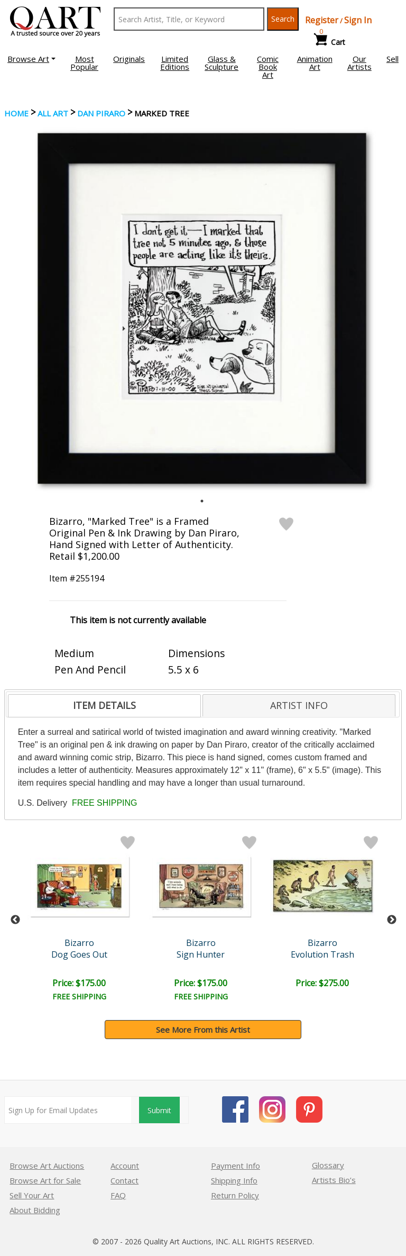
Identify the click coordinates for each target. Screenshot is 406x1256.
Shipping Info (234, 1180)
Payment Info (235, 1165)
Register (321, 20)
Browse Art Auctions (47, 1165)
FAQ (118, 1195)
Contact (124, 1180)
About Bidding (35, 1210)
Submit (159, 1110)
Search (282, 19)
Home (16, 113)
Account (124, 1165)
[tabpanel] (201, 308)
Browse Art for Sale (45, 1180)
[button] (31, 58)
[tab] (104, 705)
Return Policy (235, 1195)
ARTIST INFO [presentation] (299, 705)
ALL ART (53, 113)
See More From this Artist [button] (203, 1029)
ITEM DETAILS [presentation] (104, 705)
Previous (15, 920)
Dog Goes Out (81, 954)
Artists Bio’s (334, 1180)
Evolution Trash (325, 954)
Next (391, 920)
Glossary (328, 1165)
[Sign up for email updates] (68, 1110)
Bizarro (81, 943)
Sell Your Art (32, 1195)
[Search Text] (189, 19)
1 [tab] (202, 501)
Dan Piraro (101, 113)
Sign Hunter (203, 954)
